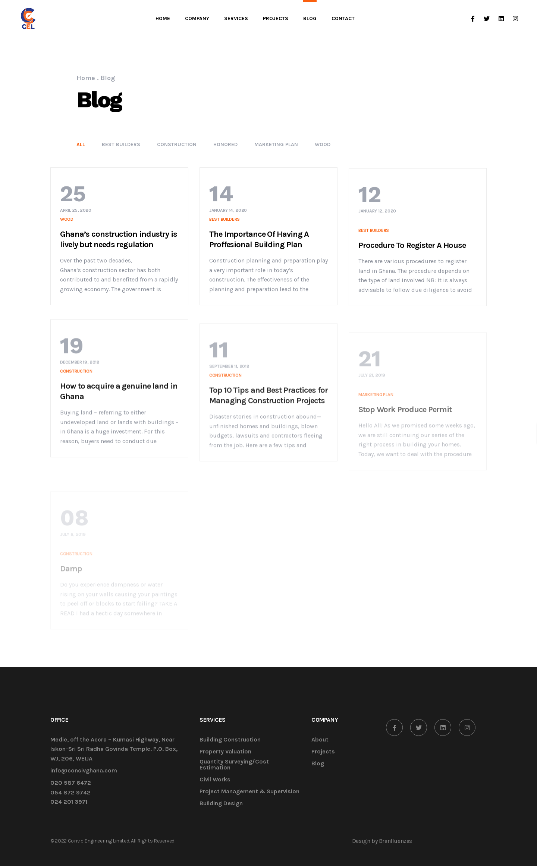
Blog (317, 763)
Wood (322, 144)
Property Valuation (225, 752)
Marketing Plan (276, 144)
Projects (323, 752)
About (320, 740)
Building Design (221, 803)
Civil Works (215, 780)
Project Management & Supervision (249, 791)
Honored (225, 144)
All (80, 144)
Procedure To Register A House (412, 257)
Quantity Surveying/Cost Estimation (234, 765)
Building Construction (230, 740)
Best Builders (121, 144)
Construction (177, 144)
